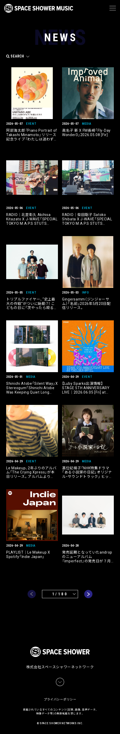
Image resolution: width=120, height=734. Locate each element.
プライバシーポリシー (60, 699)
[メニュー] (112, 8)
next (88, 594)
